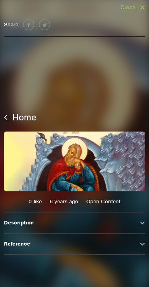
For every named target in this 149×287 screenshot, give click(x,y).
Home (20, 117)
